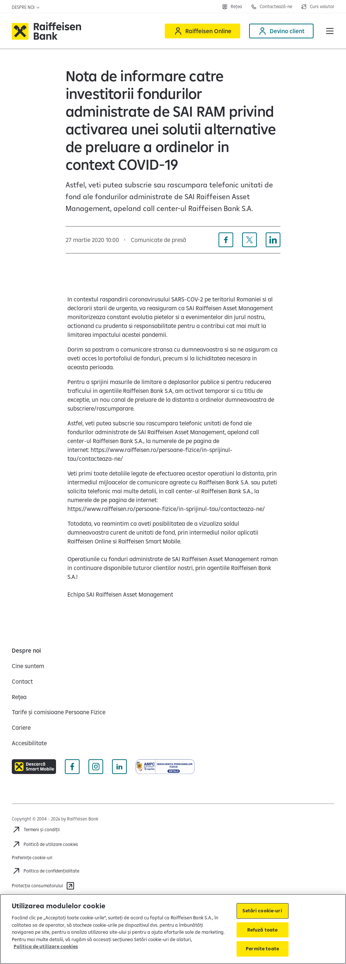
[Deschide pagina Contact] (271, 7)
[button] (329, 31)
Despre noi (26, 7)
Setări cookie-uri (262, 910)
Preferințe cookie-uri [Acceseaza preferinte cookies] (32, 857)
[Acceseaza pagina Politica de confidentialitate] (45, 871)
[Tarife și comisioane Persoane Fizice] (58, 712)
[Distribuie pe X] (249, 239)
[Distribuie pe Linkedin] (273, 239)
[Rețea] (19, 696)
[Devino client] (281, 31)
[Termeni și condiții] (36, 829)
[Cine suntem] (28, 665)
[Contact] (22, 681)
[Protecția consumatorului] (43, 885)
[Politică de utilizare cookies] (45, 844)
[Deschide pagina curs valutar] (317, 7)
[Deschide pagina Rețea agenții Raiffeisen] (232, 7)
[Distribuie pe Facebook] (226, 239)
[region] (173, 929)
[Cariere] (21, 727)
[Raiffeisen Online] (202, 31)
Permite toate (262, 948)
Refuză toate (262, 930)
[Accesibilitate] (29, 743)
